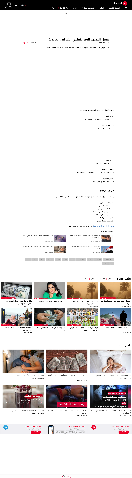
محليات (104, 298)
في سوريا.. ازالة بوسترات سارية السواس (51, 301)
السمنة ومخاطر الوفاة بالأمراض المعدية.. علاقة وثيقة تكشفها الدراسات (85, 237)
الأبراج (75, 8)
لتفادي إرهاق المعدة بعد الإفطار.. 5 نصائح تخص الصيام (37, 246)
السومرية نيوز (88, 8)
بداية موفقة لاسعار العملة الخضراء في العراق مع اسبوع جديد (19, 302)
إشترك (35, 432)
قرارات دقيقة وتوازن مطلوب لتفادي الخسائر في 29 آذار (38, 236)
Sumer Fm (64, 8)
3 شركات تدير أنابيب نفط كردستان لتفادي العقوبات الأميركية (86, 247)
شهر (86, 279)
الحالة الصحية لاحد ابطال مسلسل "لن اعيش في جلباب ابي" (17, 329)
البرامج (102, 8)
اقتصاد (5, 298)
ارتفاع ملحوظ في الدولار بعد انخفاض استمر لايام (51, 329)
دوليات (104, 325)
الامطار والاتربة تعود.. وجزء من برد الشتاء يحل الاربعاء (115, 302)
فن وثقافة (38, 299)
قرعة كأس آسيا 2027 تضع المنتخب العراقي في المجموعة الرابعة (84, 329)
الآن (109, 279)
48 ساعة (102, 279)
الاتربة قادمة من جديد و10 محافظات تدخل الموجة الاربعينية (84, 302)
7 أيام (93, 279)
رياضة (71, 325)
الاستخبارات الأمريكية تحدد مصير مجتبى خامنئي (117, 329)
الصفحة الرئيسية (114, 8)
